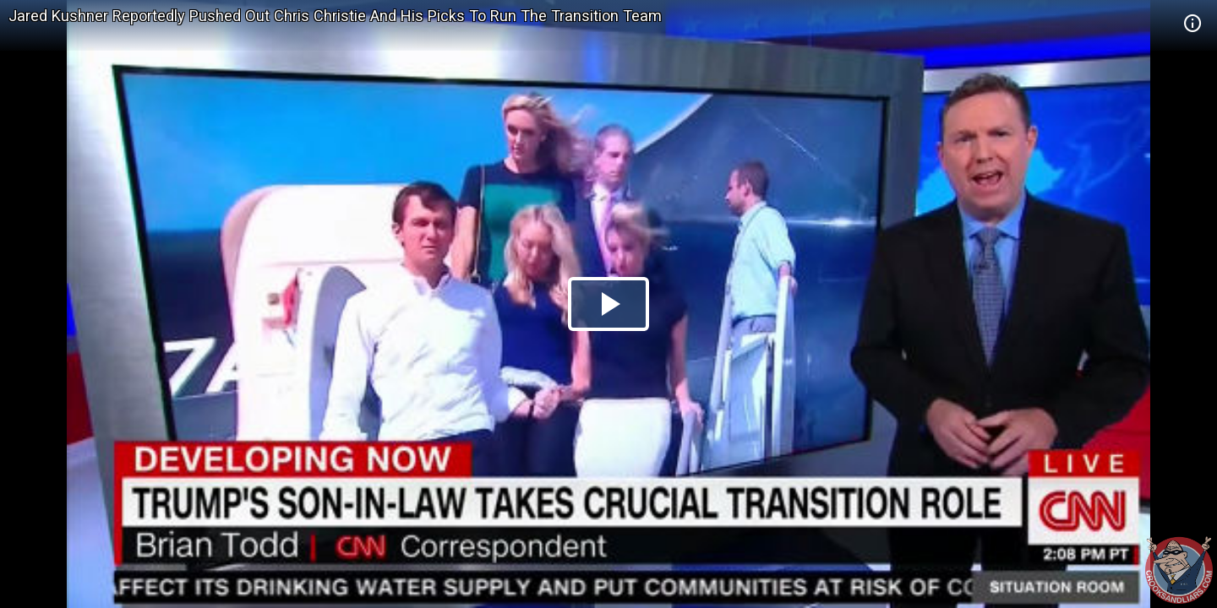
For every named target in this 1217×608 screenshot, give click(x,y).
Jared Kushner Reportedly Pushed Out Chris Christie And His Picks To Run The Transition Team (335, 15)
